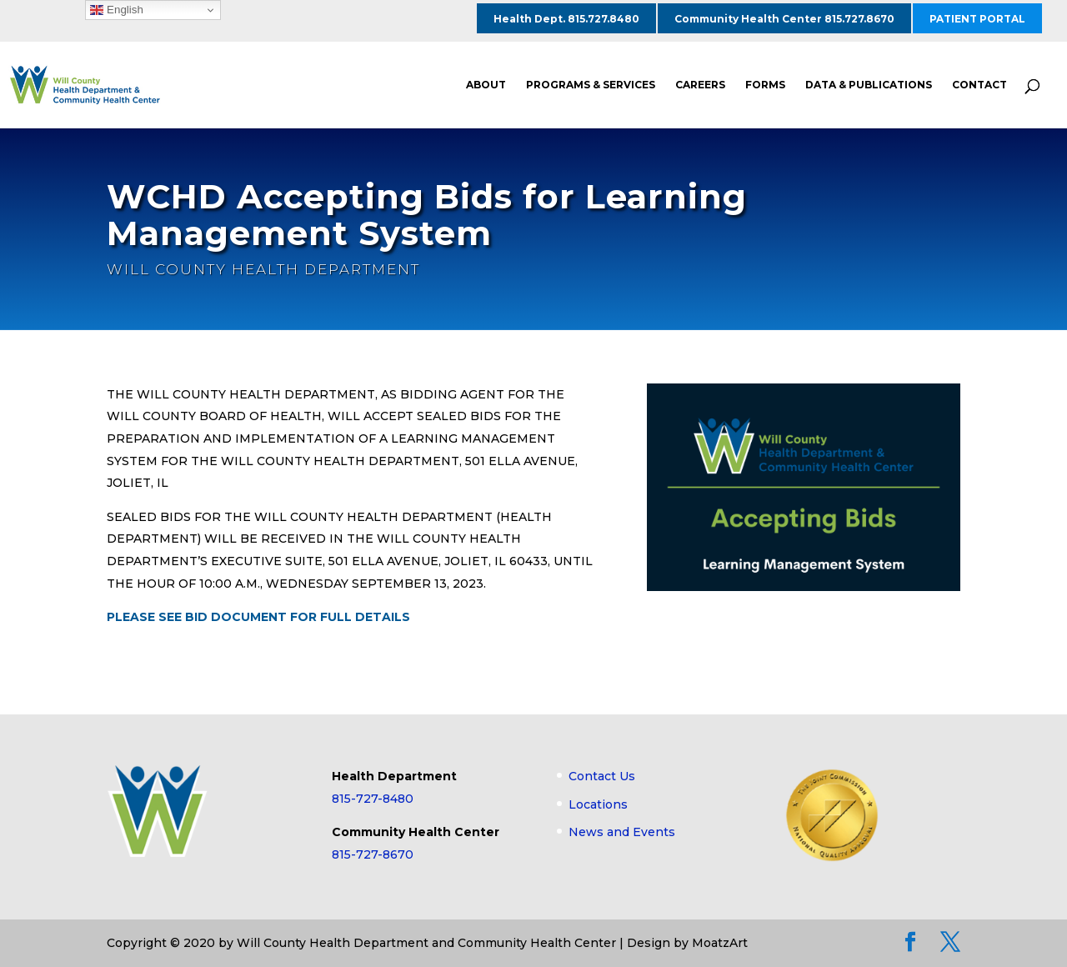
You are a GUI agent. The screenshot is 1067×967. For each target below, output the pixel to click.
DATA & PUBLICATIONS (868, 85)
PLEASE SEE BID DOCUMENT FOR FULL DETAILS (258, 616)
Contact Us (602, 776)
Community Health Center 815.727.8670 (784, 19)
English (116, 10)
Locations (598, 804)
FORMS (765, 85)
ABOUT (486, 85)
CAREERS (700, 85)
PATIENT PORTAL (977, 19)
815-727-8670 (372, 854)
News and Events (622, 831)
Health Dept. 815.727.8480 (566, 19)
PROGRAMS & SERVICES (590, 85)
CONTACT (979, 85)
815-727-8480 (372, 798)
